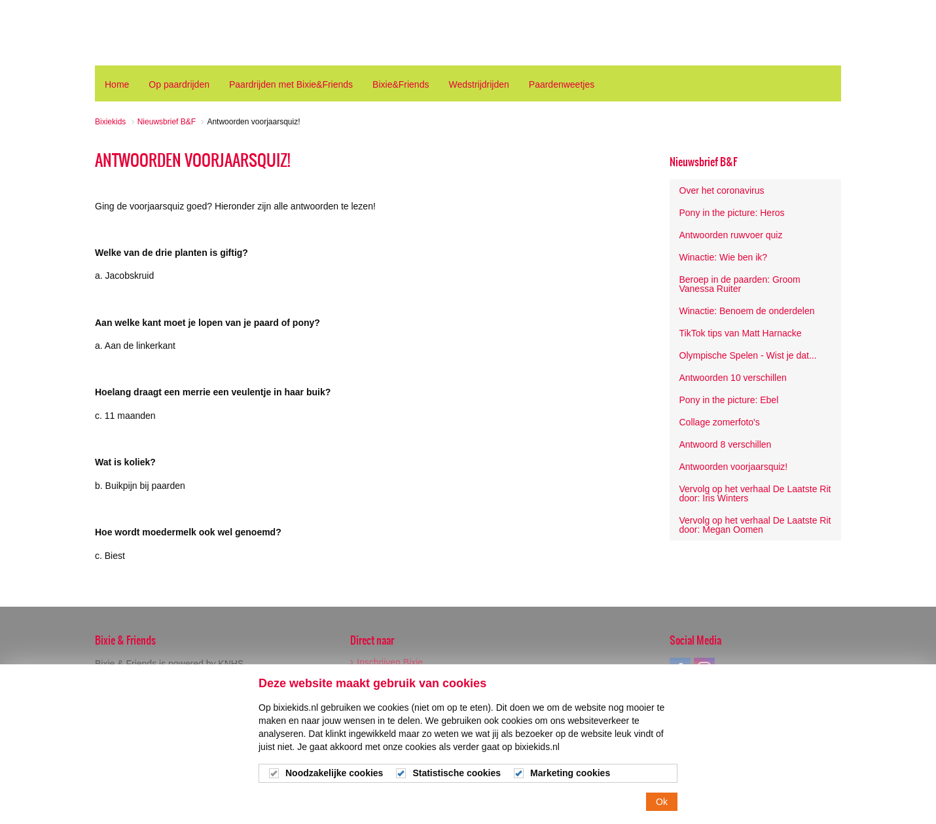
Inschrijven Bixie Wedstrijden (386, 667)
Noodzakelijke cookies (334, 776)
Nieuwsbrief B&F (703, 161)
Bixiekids (143, 32)
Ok (662, 805)
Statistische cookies (456, 776)
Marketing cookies (570, 776)
